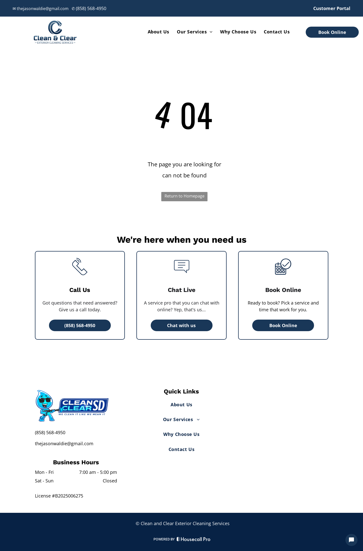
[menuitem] (158, 31)
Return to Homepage (184, 196)
